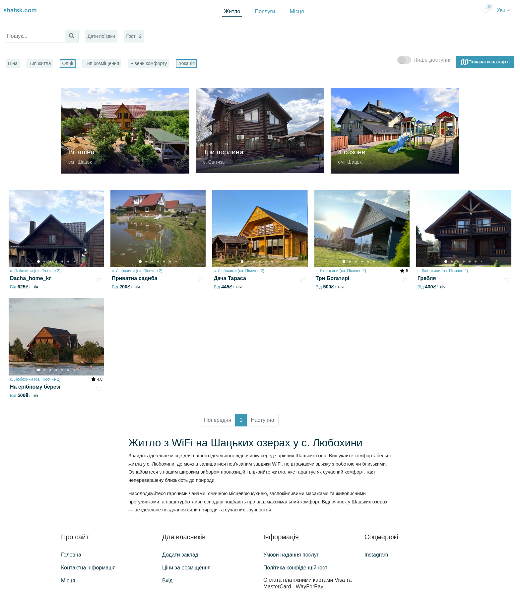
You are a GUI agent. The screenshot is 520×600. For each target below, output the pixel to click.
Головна (71, 555)
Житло (232, 11)
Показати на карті (485, 62)
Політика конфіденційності (296, 567)
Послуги (265, 11)
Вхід (167, 580)
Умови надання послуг (291, 555)
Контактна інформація (88, 567)
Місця (297, 11)
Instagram (376, 555)
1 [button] (240, 420)
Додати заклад (180, 555)
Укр (503, 10)
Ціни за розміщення (186, 567)
